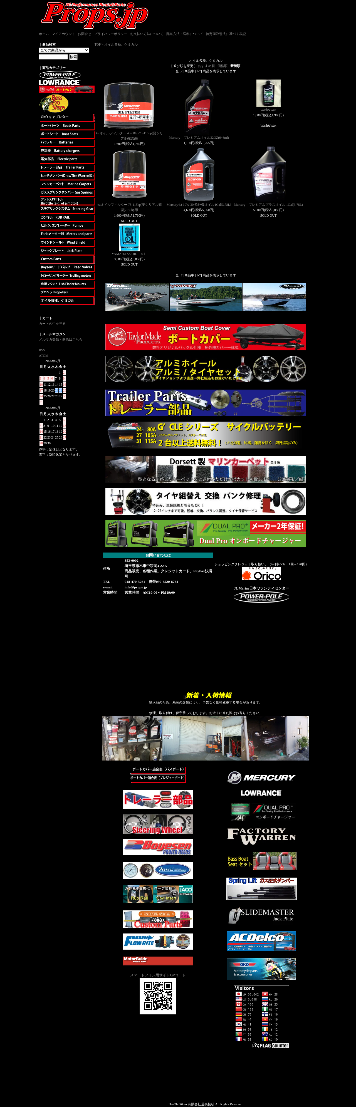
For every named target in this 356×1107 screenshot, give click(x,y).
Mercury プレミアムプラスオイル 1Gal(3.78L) (268, 205)
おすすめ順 (206, 66)
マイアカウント (63, 34)
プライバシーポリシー (110, 34)
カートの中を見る (52, 324)
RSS (42, 350)
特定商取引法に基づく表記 (226, 34)
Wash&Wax (268, 110)
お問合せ (84, 34)
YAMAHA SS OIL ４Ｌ (129, 254)
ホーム (44, 34)
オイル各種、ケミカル (121, 44)
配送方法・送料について (184, 34)
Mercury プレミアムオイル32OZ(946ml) (199, 138)
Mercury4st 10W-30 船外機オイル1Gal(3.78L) (199, 205)
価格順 (222, 66)
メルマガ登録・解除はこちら (60, 339)
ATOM (43, 356)
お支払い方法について (147, 34)
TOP (98, 44)
